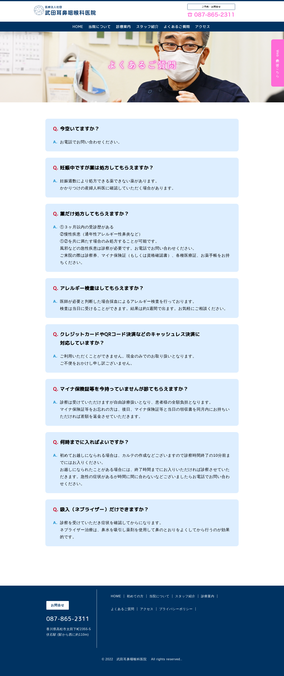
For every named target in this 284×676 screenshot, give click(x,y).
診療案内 (123, 26)
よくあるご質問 (177, 26)
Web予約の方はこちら (277, 63)
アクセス (202, 26)
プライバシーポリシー (176, 609)
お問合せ (57, 605)
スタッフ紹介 (147, 26)
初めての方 (135, 596)
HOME (78, 26)
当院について (99, 26)
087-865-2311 (67, 619)
